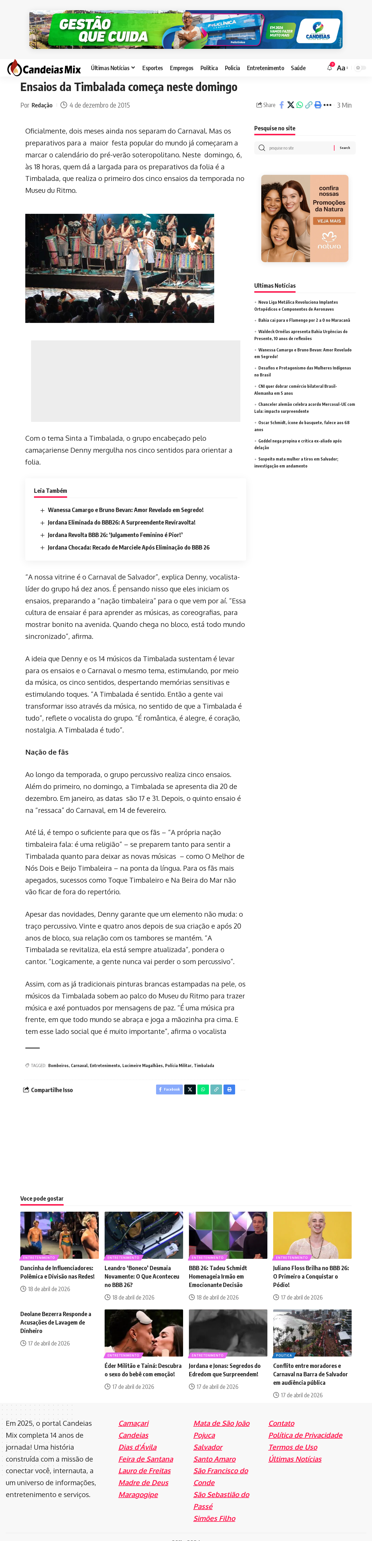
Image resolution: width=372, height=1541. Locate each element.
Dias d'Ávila (137, 1435)
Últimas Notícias (294, 1447)
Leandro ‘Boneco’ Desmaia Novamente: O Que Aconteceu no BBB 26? (142, 1265)
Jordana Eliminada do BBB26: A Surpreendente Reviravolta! (122, 509)
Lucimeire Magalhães (142, 1053)
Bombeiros (58, 1053)
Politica (285, 1344)
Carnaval (79, 1053)
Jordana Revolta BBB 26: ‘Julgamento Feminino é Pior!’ (115, 522)
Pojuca (204, 1423)
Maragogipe (138, 1483)
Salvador (207, 1435)
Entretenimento (105, 1053)
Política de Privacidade (305, 1423)
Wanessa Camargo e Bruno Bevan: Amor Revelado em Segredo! (126, 497)
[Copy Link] (309, 92)
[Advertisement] (135, 368)
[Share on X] (291, 92)
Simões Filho (214, 1507)
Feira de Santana (145, 1447)
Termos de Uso (292, 1435)
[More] (327, 92)
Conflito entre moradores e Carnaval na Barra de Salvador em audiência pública (310, 1363)
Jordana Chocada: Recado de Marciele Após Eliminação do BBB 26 (129, 534)
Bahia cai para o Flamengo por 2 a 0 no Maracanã (304, 309)
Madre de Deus (143, 1471)
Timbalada (204, 1053)
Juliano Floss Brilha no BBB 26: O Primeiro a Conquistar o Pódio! (311, 1265)
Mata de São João (221, 1412)
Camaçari (133, 1412)
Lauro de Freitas (144, 1459)
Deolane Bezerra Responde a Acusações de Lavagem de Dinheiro (55, 1311)
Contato (281, 1412)
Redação (43, 92)
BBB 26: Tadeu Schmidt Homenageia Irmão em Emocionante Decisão (218, 1265)
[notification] (329, 55)
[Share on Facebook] (282, 92)
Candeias (133, 1423)
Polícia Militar (178, 1053)
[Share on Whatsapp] (300, 92)
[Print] (318, 92)
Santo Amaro (214, 1447)
